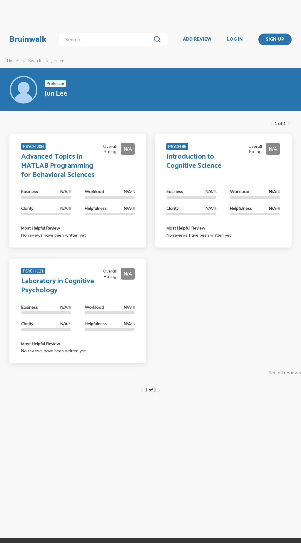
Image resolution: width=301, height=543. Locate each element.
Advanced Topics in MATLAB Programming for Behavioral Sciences (58, 166)
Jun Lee (57, 60)
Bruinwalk (27, 39)
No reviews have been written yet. (53, 235)
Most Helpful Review (40, 228)
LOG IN (235, 39)
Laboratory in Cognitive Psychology (57, 285)
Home (12, 60)
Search (34, 60)
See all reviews (284, 373)
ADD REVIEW (197, 39)
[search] (106, 39)
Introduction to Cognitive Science (194, 161)
